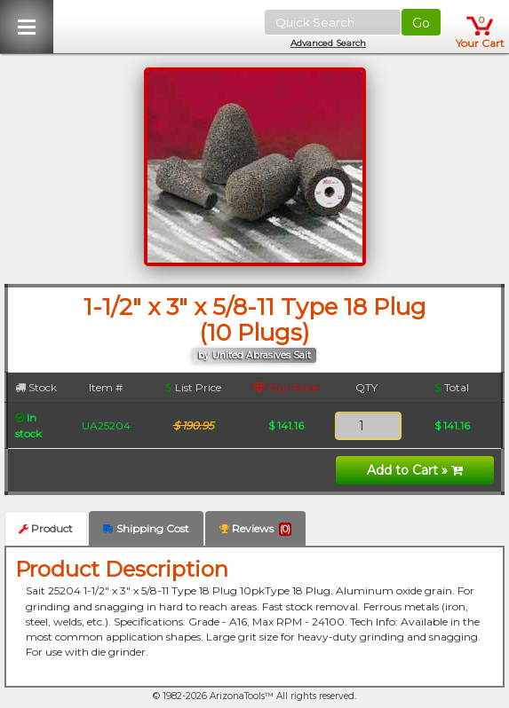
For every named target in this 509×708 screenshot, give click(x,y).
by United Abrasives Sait (254, 355)
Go (421, 23)
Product (46, 528)
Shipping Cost (146, 528)
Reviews (255, 529)
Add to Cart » (415, 470)
